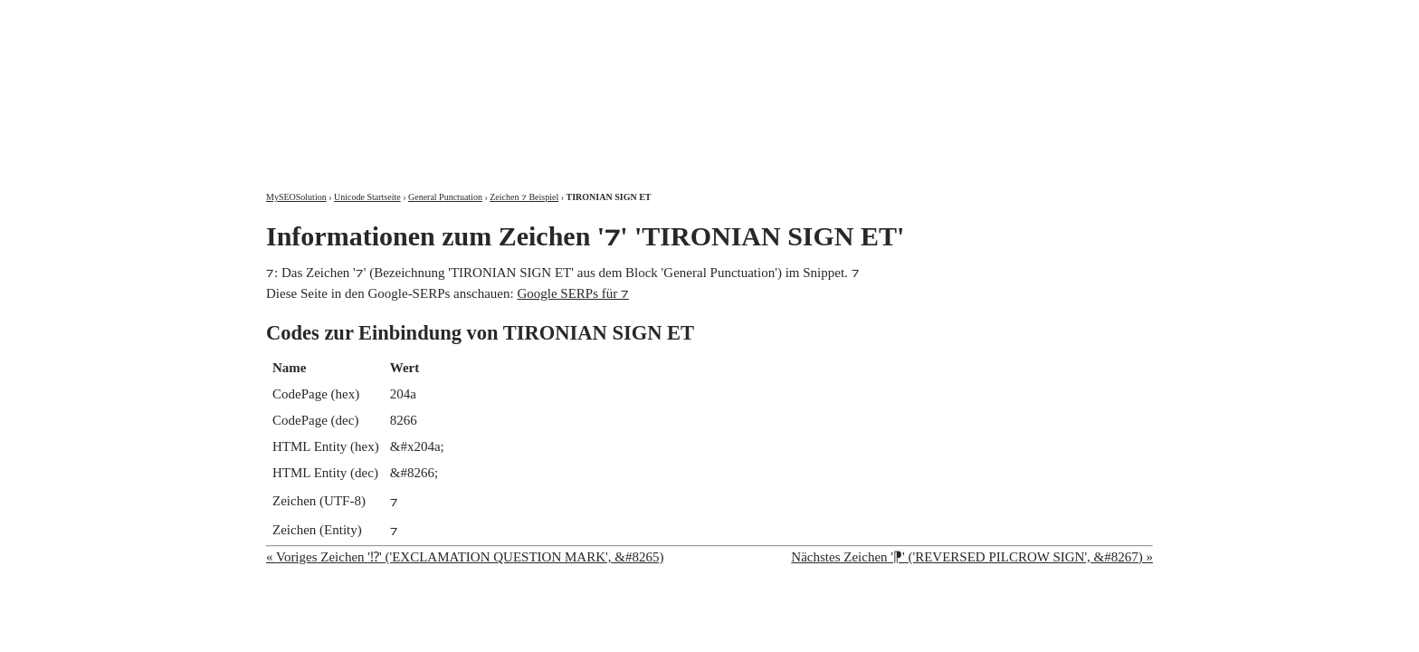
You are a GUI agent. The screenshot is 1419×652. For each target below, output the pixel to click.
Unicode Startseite (367, 197)
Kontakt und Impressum (1060, 16)
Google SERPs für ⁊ (573, 293)
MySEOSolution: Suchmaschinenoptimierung (478, 81)
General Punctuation (445, 197)
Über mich (921, 16)
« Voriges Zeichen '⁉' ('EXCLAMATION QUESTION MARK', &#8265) (464, 557)
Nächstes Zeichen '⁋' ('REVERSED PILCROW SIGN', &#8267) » (972, 557)
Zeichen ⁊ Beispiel (524, 197)
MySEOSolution (296, 197)
